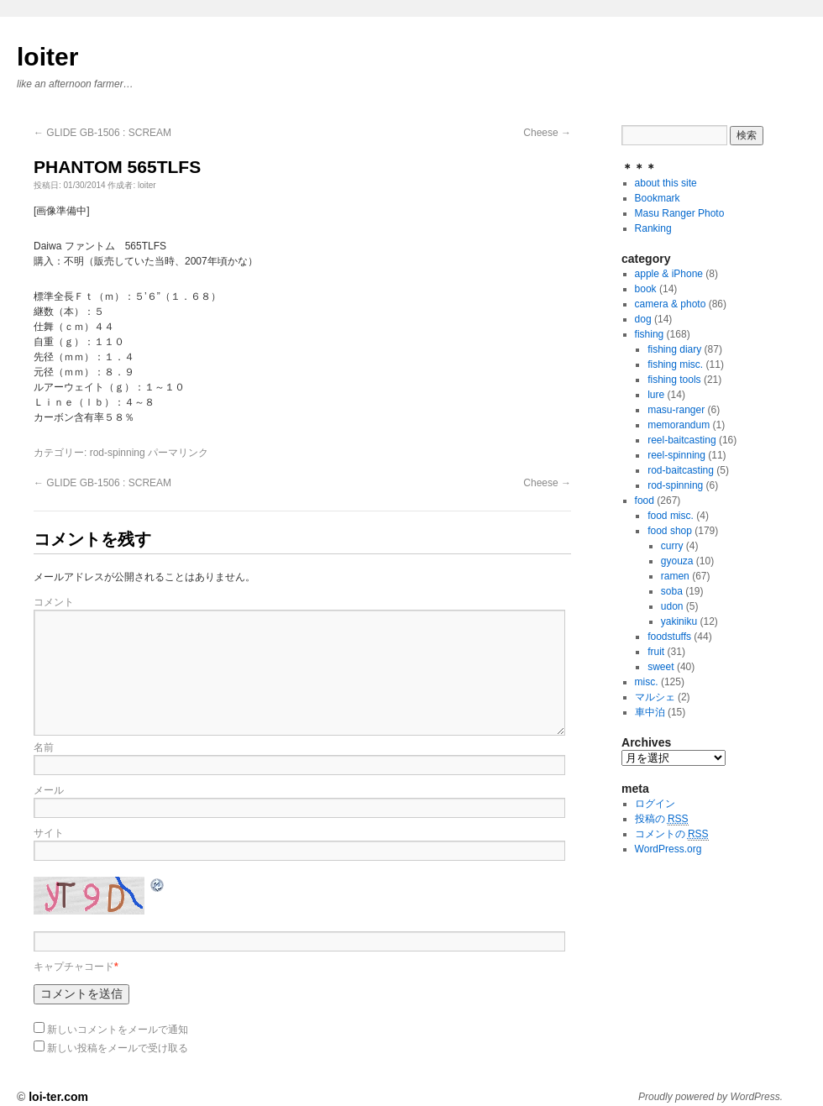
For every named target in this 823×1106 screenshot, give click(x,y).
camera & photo (670, 304)
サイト (49, 833)
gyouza (677, 561)
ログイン (655, 804)
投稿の (662, 819)
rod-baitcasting (680, 470)
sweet (660, 667)
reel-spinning (676, 455)
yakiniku (679, 621)
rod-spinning (117, 453)
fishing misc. (675, 364)
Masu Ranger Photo (680, 213)
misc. (646, 682)
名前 (44, 747)
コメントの (672, 834)
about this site (666, 183)
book (646, 289)
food (644, 500)
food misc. (670, 516)
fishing (649, 334)
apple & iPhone (669, 274)
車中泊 (650, 712)
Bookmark (657, 198)
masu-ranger (676, 410)
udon (672, 606)
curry (672, 546)
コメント (54, 602)
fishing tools (673, 379)
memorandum (678, 425)
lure (655, 395)
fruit (655, 652)
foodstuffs (669, 636)
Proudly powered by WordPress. (710, 1097)
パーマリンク (178, 453)
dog (643, 319)
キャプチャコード (74, 966)
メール (49, 790)
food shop (669, 531)
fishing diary (674, 349)
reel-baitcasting (681, 440)
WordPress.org (668, 849)
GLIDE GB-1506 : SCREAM (102, 133)
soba (672, 591)
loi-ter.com (58, 1096)
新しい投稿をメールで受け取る (117, 1048)
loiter (47, 57)
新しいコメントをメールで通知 (117, 1029)
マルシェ (655, 697)
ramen (675, 576)
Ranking (653, 228)
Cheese (547, 133)
